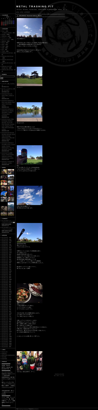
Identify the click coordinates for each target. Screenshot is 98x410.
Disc (3, 49)
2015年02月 (5, 274)
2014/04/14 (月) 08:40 (59, 374)
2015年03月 (5, 272)
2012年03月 (5, 329)
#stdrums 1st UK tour (7, 53)
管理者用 (27, 12)
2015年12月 (5, 257)
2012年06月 (5, 324)
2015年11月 (5, 259)
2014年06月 (5, 287)
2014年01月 (5, 296)
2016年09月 (5, 242)
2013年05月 (5, 309)
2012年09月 (5, 323)
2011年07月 (5, 343)
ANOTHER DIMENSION (8, 355)
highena (4, 41)
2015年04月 (5, 271)
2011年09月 (5, 339)
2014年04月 (5, 291)
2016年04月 (5, 251)
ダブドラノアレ (6, 39)
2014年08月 (5, 284)
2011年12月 (5, 335)
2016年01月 (5, 256)
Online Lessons (7, 32)
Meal (3, 44)
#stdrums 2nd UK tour (7, 56)
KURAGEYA (36, 408)
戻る (18, 12)
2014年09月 (5, 282)
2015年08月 (5, 264)
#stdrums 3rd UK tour (7, 59)
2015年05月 (5, 269)
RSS (22, 12)
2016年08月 (5, 244)
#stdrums (4, 36)
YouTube (4, 357)
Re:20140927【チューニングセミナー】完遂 (8, 221)
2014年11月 (5, 279)
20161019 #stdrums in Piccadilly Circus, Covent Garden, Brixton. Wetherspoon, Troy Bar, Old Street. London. (8, 146)
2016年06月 (5, 247)
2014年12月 (5, 277)
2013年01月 (5, 316)
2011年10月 (5, 338)
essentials (4, 358)
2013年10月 (5, 301)
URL (55, 375)
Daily (3, 47)
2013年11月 (5, 299)
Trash (3, 46)
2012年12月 (5, 318)
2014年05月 (5, 289)
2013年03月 (5, 313)
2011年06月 (5, 345)
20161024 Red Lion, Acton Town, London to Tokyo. (8, 95)
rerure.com (5, 351)
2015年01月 (5, 276)
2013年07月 (5, 306)
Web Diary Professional (23, 408)
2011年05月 (5, 346)
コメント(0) (62, 375)
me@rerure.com (6, 387)
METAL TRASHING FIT (35, 6)
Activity (3, 34)
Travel (57, 375)
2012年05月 (5, 326)
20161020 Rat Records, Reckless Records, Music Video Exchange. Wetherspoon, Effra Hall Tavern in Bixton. (8, 136)
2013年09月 (5, 303)
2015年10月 (5, 261)
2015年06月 (5, 267)
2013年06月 (5, 308)
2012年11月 (5, 319)
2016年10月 (5, 240)
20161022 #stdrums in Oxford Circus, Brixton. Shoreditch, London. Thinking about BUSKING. (8, 112)
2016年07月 (5, 246)
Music (3, 42)
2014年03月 (5, 293)
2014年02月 (5, 294)
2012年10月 (5, 321)
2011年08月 (5, 341)
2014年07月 (5, 286)
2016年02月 (5, 254)
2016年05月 (5, 249)
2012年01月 (5, 333)
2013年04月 (5, 311)
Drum (3, 31)
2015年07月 (5, 266)
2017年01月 (5, 239)
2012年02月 (5, 331)
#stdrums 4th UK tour (7, 63)
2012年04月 (5, 328)
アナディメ (5, 37)
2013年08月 (5, 304)
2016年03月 (5, 252)
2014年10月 (5, 281)
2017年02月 (5, 237)
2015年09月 (5, 262)
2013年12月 (5, 298)
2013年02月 (5, 314)
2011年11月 (5, 336)
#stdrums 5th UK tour (7, 69)
